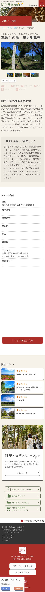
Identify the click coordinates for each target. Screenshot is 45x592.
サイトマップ (7, 538)
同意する (6, 588)
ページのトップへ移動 (34, 520)
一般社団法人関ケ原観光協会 (13, 530)
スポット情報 (12, 28)
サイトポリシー (8, 535)
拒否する (19, 588)
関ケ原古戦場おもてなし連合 (13, 527)
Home (4, 28)
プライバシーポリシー (10, 532)
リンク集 (5, 540)
